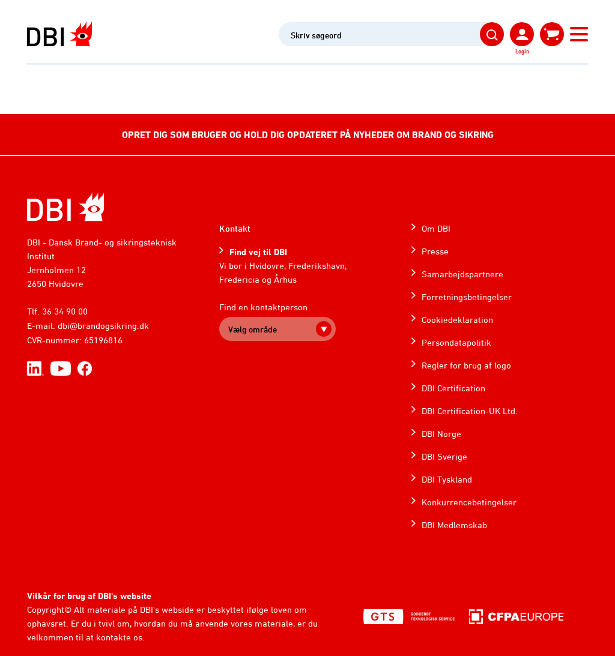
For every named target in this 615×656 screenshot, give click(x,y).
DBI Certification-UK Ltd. (470, 411)
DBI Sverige (444, 456)
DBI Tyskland (447, 479)
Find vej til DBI (258, 252)
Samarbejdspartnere (462, 274)
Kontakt (234, 228)
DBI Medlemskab (454, 525)
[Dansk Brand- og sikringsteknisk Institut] (59, 34)
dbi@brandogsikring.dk (103, 325)
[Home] (66, 206)
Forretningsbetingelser (467, 297)
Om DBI (436, 228)
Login (522, 51)
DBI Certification (453, 388)
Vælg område (252, 329)
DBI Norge (441, 434)
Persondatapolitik (456, 342)
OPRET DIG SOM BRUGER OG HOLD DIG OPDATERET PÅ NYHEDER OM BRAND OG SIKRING (308, 134)
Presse (435, 251)
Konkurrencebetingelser (469, 502)
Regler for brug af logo (466, 365)
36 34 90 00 (65, 311)
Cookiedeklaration (457, 319)
